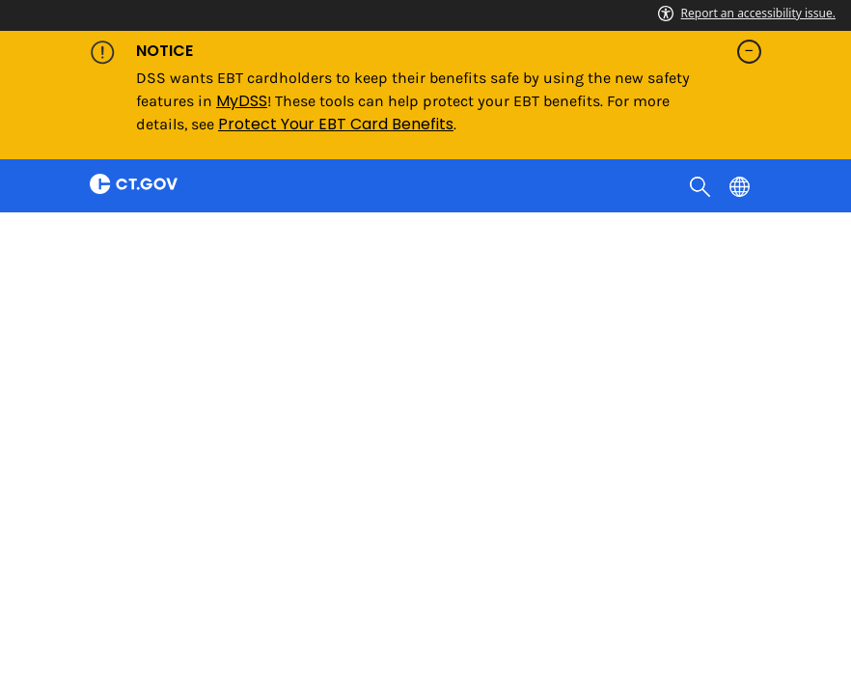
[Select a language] (741, 185)
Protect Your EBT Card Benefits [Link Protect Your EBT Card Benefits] (335, 124)
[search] (702, 185)
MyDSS (241, 101)
